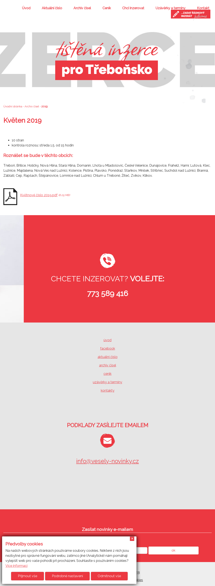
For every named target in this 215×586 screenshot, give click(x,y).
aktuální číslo (108, 357)
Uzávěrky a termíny (170, 8)
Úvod (26, 8)
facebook (107, 348)
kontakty (107, 390)
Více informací (16, 566)
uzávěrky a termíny (107, 382)
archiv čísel (107, 365)
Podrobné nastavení (67, 576)
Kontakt (203, 8)
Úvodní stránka (12, 106)
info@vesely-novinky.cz (107, 461)
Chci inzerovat (133, 8)
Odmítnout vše (109, 576)
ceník (107, 374)
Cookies (137, 580)
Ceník (106, 8)
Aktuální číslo (52, 8)
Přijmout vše (27, 576)
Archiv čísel (82, 8)
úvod (107, 340)
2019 (44, 106)
